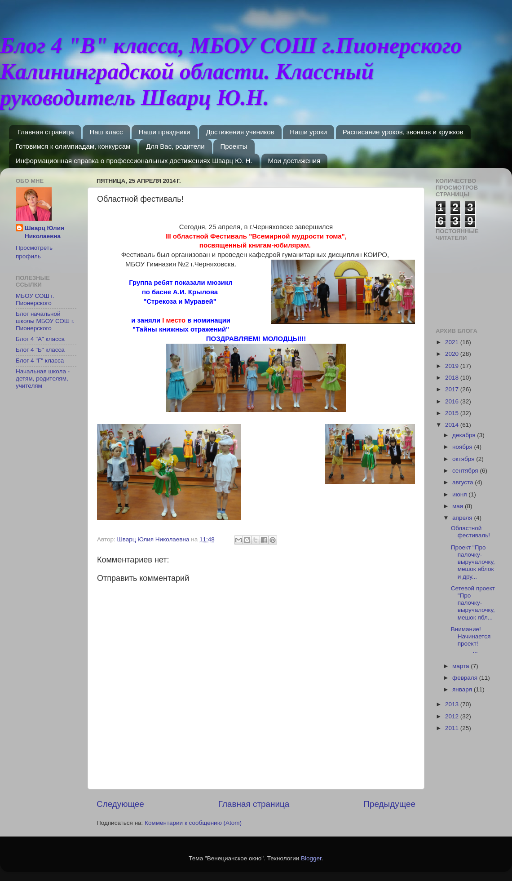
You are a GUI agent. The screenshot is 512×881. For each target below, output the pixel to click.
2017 (452, 389)
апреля (463, 517)
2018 (452, 377)
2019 (452, 366)
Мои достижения (294, 160)
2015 (452, 413)
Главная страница (46, 132)
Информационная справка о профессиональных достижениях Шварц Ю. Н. (134, 160)
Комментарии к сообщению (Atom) (193, 822)
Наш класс (106, 132)
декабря (464, 435)
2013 (452, 704)
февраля (465, 677)
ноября (463, 446)
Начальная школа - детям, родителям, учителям (43, 378)
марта (461, 666)
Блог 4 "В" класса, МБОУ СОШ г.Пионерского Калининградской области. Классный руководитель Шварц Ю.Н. (231, 71)
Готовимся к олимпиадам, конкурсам (73, 146)
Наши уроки (308, 132)
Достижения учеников (240, 132)
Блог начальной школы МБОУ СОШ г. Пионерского (45, 321)
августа (463, 482)
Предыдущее (389, 804)
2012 (452, 716)
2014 (452, 424)
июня (460, 494)
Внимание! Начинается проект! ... (472, 640)
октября (464, 459)
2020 (452, 353)
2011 (452, 728)
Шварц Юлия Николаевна (44, 232)
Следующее (120, 804)
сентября (466, 470)
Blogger (311, 858)
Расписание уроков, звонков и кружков (403, 132)
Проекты (233, 146)
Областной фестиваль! (470, 532)
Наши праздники (164, 132)
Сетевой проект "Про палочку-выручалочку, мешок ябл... (473, 603)
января (463, 689)
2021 (452, 342)
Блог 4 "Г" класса (40, 360)
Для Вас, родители (175, 146)
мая (458, 506)
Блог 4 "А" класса (40, 339)
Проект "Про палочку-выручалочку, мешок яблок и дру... (473, 562)
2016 (452, 401)
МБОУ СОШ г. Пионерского (35, 299)
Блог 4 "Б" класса (40, 349)
